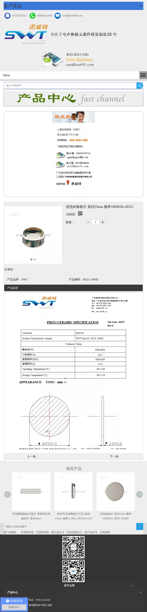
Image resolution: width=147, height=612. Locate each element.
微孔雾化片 (58, 532)
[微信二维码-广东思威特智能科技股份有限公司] (73, 547)
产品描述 (12, 288)
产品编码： (76, 279)
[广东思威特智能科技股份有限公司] (69, 59)
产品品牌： (14, 279)
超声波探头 (91, 532)
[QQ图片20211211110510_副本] (73, 154)
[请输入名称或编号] (70, 526)
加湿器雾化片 (74, 532)
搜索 (139, 85)
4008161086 (40, 16)
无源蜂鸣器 (42, 532)
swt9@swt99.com (68, 16)
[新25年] (63, 33)
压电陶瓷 (105, 532)
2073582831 (15, 16)
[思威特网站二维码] (73, 571)
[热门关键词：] (139, 526)
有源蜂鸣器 (27, 532)
